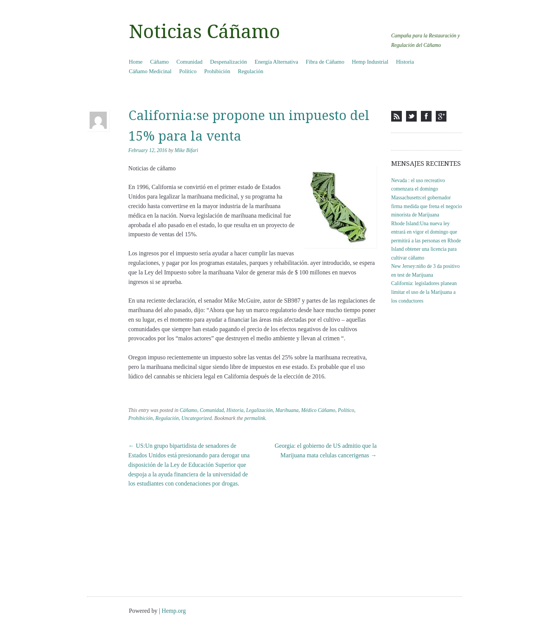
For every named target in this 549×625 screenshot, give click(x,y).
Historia (405, 62)
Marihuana (287, 410)
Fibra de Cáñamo (325, 62)
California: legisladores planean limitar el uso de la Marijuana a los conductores (424, 291)
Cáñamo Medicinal (150, 71)
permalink (254, 418)
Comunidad (189, 62)
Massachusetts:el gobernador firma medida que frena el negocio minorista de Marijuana (426, 206)
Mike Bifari (186, 150)
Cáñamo (159, 62)
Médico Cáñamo (318, 410)
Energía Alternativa (276, 62)
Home (136, 62)
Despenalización (228, 62)
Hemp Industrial (370, 62)
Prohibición (217, 71)
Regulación (250, 71)
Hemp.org (174, 610)
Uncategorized (196, 418)
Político (188, 71)
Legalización (259, 410)
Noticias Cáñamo (204, 32)
